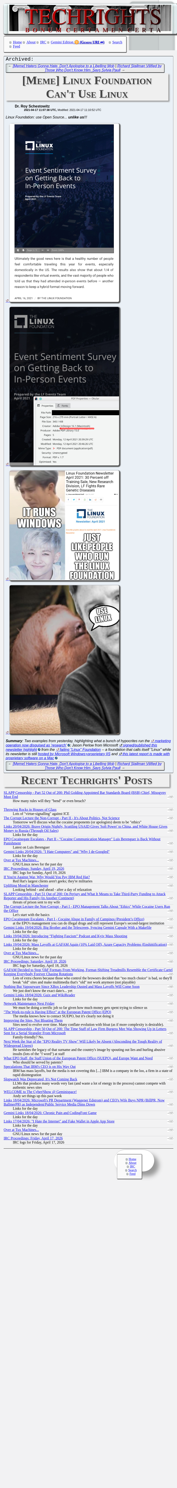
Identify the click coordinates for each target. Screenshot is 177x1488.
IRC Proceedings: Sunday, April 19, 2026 (34, 870)
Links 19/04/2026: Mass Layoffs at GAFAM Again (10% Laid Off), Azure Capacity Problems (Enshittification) (85, 946)
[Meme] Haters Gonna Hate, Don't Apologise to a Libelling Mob (63, 67)
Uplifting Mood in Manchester (26, 887)
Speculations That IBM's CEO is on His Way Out (40, 1068)
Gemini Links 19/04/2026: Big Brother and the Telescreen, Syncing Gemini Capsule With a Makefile (77, 929)
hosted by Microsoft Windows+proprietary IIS (74, 755)
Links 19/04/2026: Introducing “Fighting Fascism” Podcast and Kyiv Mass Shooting (65, 937)
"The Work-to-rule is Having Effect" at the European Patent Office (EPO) (57, 1013)
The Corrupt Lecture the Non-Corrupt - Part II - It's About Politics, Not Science (62, 819)
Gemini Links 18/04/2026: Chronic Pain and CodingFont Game (50, 1114)
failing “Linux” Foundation (80, 751)
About (31, 42)
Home (17, 42)
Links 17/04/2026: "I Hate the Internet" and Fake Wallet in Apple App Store (59, 1122)
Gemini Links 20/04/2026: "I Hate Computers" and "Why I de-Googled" (57, 853)
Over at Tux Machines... (21, 861)
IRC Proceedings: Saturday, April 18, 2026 (35, 962)
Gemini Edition (62, 42)
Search (117, 42)
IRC (43, 42)
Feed (16, 46)
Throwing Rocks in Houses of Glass (30, 811)
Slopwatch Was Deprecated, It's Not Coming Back (40, 1080)
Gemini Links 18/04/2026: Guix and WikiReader (39, 996)
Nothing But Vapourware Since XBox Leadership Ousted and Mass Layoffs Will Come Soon (72, 988)
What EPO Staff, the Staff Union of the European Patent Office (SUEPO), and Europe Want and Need (78, 1059)
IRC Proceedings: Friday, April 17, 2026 (33, 1139)
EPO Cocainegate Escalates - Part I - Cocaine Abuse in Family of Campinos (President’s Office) (74, 920)
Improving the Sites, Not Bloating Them (33, 1021)
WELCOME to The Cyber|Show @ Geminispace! (40, 1093)
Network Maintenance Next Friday (29, 1005)
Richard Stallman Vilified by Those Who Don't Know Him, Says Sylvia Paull (103, 69)
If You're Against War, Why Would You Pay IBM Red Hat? (47, 878)
